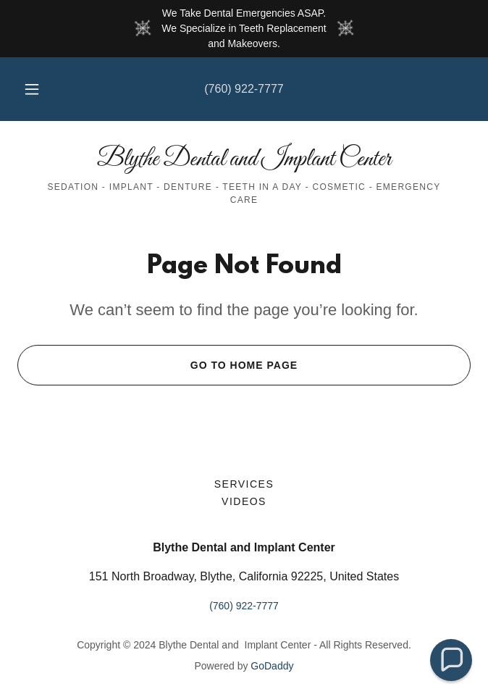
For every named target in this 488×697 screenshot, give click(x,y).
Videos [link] (244, 501)
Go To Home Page (157, 365)
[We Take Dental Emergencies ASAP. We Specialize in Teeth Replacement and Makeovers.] (244, 28)
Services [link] (244, 484)
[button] (38, 89)
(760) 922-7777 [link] (243, 89)
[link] (244, 159)
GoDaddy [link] (272, 666)
